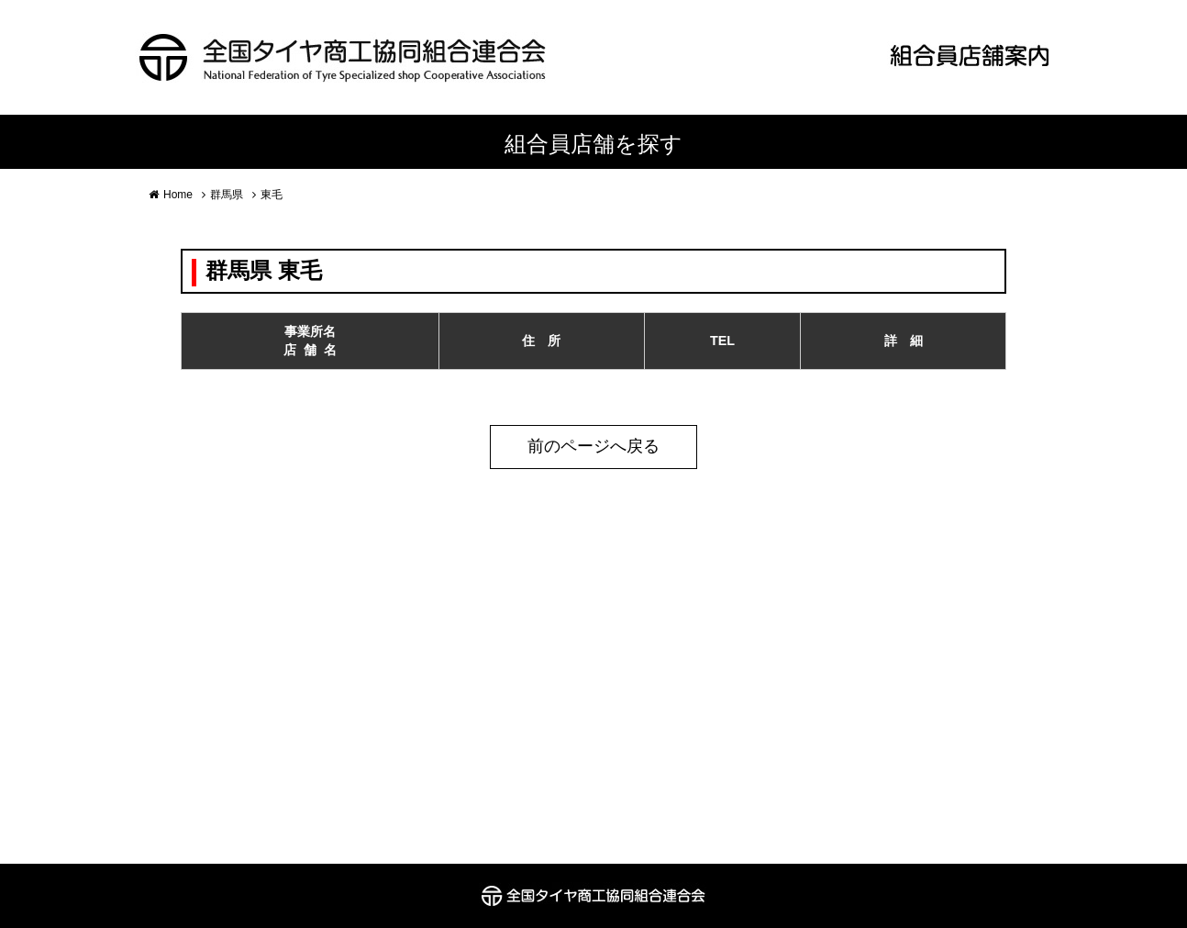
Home (178, 194)
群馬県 (226, 194)
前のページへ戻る (593, 446)
